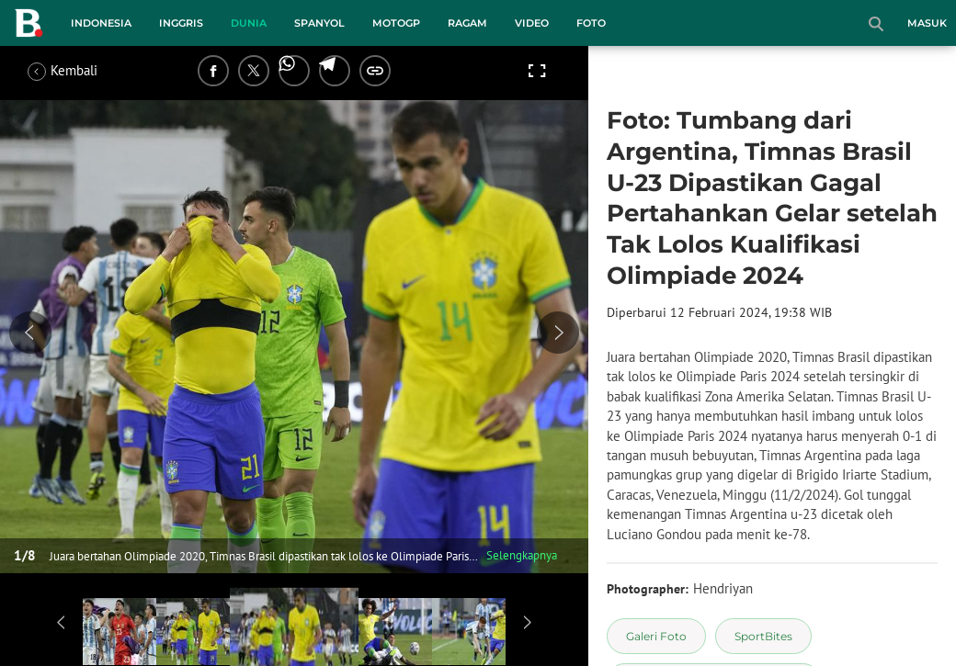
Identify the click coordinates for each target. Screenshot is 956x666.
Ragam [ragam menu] (467, 23)
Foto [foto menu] (591, 23)
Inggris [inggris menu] (181, 23)
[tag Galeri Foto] (656, 636)
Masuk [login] (927, 23)
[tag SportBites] (763, 636)
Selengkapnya (521, 555)
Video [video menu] (532, 23)
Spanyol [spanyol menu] (319, 23)
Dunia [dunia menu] (249, 23)
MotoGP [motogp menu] (396, 23)
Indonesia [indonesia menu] (101, 23)
